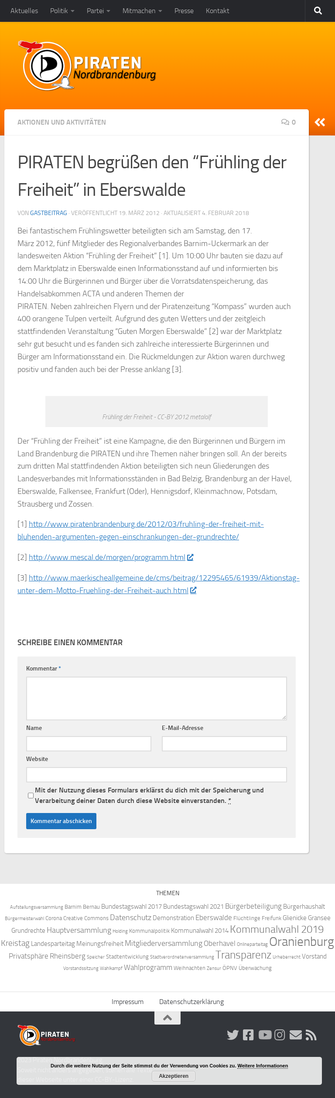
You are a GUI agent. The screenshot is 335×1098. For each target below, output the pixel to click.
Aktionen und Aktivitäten (61, 122)
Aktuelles (24, 11)
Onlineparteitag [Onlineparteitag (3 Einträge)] (252, 944)
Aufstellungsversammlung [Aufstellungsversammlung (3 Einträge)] (36, 907)
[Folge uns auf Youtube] (264, 1035)
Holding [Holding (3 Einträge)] (120, 931)
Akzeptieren (173, 1076)
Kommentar (43, 668)
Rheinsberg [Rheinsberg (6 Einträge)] (67, 956)
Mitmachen (139, 11)
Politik (59, 11)
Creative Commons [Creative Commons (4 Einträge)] (86, 918)
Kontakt (217, 11)
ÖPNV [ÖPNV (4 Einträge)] (229, 968)
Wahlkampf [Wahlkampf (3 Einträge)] (111, 968)
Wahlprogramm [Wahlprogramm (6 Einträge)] (148, 967)
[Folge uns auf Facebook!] (249, 1035)
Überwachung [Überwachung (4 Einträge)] (255, 968)
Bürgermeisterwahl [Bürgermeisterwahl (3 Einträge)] (24, 918)
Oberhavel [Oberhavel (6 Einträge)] (220, 943)
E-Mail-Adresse (182, 728)
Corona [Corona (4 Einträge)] (53, 918)
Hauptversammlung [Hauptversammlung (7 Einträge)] (79, 930)
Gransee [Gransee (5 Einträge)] (319, 918)
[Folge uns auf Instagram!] (280, 1035)
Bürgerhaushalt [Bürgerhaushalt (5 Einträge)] (304, 906)
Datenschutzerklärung (191, 1001)
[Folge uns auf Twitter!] (233, 1035)
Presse (184, 11)
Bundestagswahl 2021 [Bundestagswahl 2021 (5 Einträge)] (193, 906)
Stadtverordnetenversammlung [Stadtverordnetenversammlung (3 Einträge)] (182, 957)
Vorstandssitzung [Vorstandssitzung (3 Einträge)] (81, 968)
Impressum (128, 1001)
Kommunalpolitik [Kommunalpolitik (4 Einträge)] (149, 931)
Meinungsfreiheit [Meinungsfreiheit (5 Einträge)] (99, 944)
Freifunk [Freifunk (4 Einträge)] (271, 918)
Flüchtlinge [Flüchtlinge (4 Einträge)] (246, 918)
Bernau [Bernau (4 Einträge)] (91, 906)
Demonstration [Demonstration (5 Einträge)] (173, 918)
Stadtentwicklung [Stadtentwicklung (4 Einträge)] (127, 956)
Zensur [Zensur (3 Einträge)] (214, 968)
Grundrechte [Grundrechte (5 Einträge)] (28, 931)
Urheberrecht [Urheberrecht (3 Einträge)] (287, 957)
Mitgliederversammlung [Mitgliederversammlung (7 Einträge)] (163, 943)
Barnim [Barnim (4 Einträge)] (73, 906)
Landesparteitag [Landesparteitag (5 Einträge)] (53, 944)
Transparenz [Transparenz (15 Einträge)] (243, 955)
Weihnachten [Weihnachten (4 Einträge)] (189, 968)
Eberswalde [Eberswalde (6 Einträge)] (213, 918)
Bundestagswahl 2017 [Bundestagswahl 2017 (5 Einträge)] (131, 906)
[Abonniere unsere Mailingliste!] (296, 1035)
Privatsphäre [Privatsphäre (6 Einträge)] (28, 956)
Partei (95, 11)
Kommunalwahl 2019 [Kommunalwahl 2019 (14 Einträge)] (277, 929)
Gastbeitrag (48, 213)
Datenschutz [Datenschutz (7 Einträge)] (130, 917)
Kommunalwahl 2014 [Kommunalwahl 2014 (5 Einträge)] (200, 931)
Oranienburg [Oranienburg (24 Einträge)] (301, 941)
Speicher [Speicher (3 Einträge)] (96, 957)
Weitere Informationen (262, 1065)
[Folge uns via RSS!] (311, 1035)
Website (37, 759)
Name (34, 728)
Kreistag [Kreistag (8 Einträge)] (15, 943)
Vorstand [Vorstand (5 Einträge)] (314, 956)
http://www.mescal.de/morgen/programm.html (111, 557)
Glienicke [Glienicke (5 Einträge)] (295, 918)
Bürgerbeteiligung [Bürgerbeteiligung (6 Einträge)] (253, 906)
